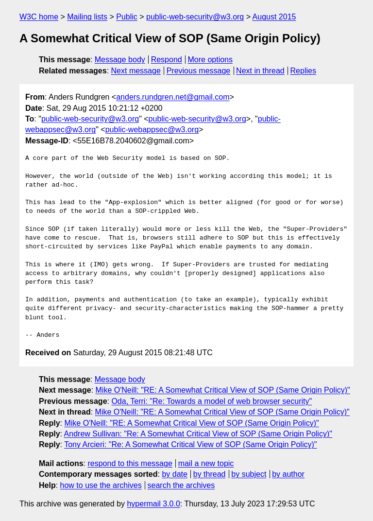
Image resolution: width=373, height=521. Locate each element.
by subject (248, 474)
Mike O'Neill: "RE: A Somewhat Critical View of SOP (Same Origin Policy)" (223, 390)
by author (288, 474)
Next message (136, 71)
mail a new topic (206, 463)
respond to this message (129, 463)
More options (210, 59)
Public (126, 17)
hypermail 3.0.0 (153, 504)
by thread (209, 474)
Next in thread (260, 71)
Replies (303, 71)
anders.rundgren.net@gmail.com (172, 97)
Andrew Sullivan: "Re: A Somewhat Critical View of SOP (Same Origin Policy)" (198, 434)
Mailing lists (87, 17)
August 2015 (274, 17)
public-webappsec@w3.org (152, 129)
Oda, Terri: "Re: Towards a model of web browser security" (211, 401)
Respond (166, 59)
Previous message (199, 71)
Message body (120, 59)
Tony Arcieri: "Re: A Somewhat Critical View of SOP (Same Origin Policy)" (190, 444)
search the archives (181, 485)
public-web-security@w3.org (195, 17)
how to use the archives (101, 485)
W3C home (38, 17)
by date (174, 474)
